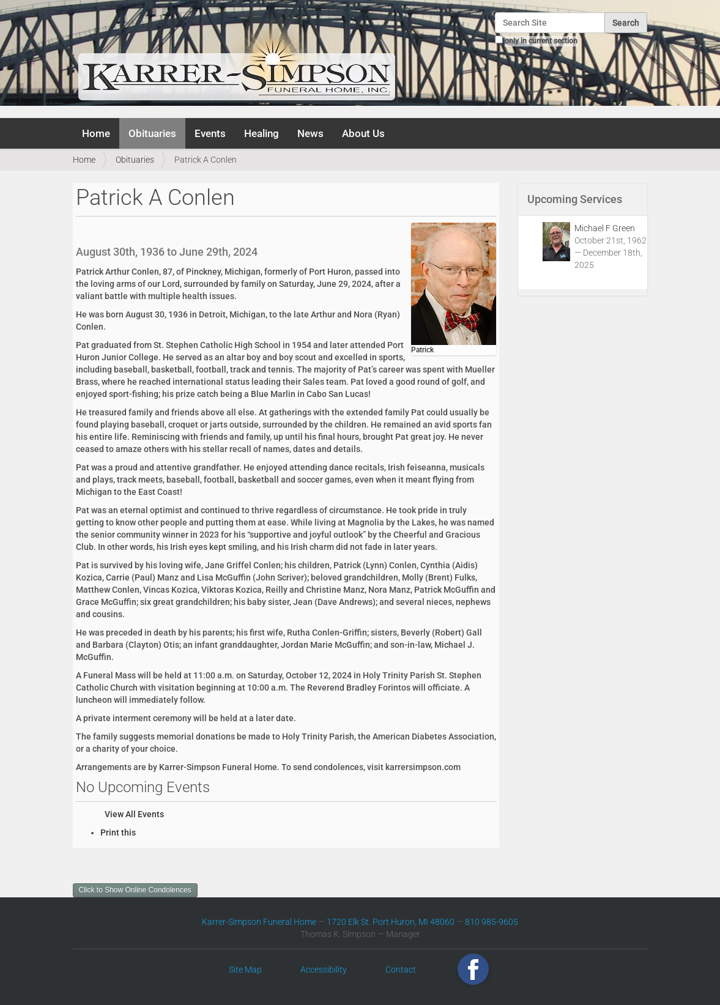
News (310, 133)
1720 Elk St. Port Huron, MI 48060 (391, 922)
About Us (363, 133)
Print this (118, 832)
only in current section (541, 41)
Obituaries (152, 133)
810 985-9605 (491, 922)
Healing (261, 133)
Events (210, 133)
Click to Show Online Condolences (135, 890)
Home (96, 133)
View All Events (134, 814)
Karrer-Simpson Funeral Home (259, 922)
